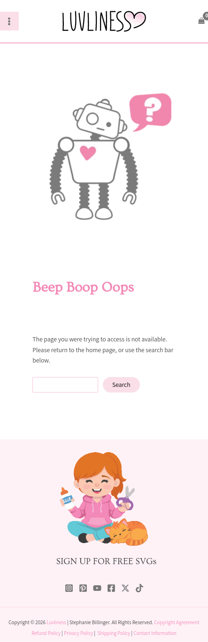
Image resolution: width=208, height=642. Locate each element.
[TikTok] (139, 588)
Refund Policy (46, 633)
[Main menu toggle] (9, 21)
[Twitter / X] (125, 588)
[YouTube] (97, 588)
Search (121, 384)
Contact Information (154, 633)
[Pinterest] (83, 588)
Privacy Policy (78, 633)
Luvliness (56, 622)
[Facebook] (111, 588)
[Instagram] (69, 588)
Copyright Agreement (176, 622)
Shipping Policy (113, 633)
